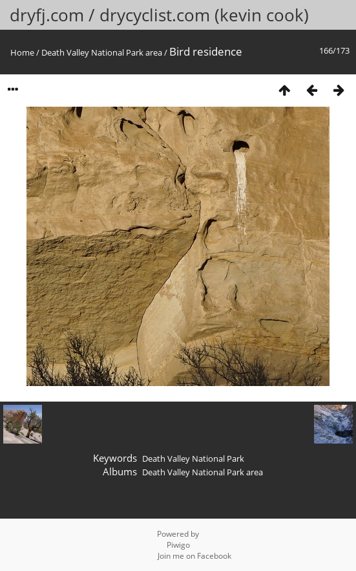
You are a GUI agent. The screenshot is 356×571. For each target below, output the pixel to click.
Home (22, 52)
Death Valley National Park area (101, 52)
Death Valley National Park (193, 458)
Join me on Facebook (194, 555)
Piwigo (178, 544)
